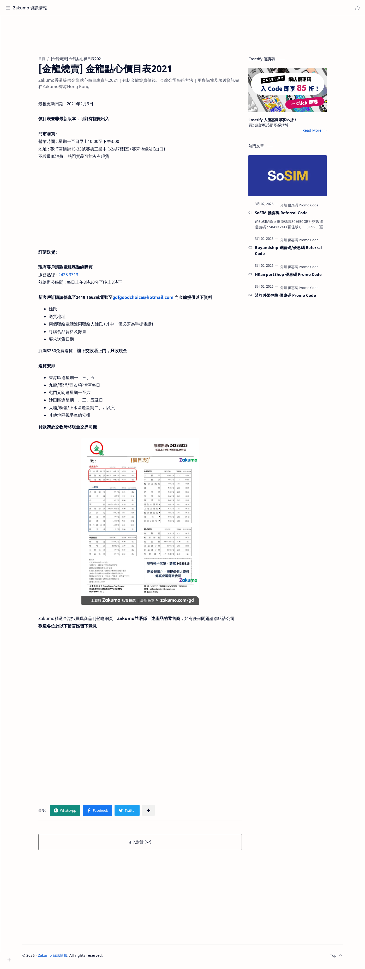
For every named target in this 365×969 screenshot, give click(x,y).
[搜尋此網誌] (108, 7)
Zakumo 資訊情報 (31, 8)
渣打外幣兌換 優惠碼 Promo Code (295, 297)
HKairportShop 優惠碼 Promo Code (298, 277)
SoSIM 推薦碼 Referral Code (291, 215)
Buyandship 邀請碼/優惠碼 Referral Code (298, 253)
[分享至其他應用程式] (158, 813)
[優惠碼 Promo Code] (313, 207)
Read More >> (324, 132)
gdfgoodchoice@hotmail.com (152, 300)
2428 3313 (78, 277)
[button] (356, 8)
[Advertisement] (192, 35)
